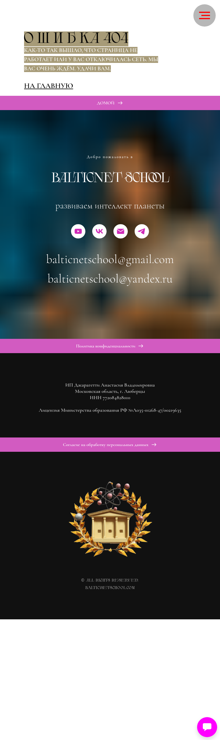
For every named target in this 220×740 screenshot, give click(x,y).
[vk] (99, 231)
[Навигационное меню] (204, 15)
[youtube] (78, 231)
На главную (48, 85)
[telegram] (142, 231)
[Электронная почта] (120, 231)
